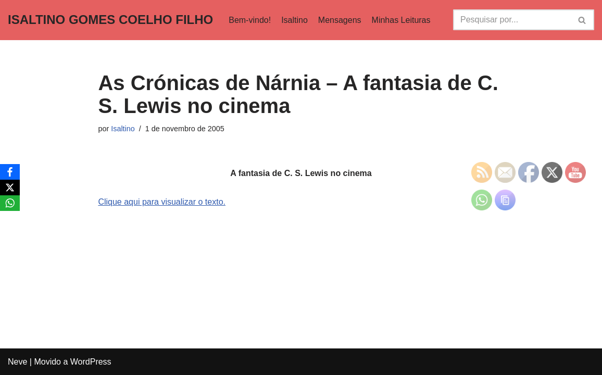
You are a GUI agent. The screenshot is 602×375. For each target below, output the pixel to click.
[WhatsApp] (10, 203)
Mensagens (339, 20)
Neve (17, 361)
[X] (10, 187)
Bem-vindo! (250, 20)
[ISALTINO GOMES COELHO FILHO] (110, 20)
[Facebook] (10, 172)
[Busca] (512, 19)
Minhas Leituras (401, 20)
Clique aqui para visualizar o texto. (161, 201)
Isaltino (294, 20)
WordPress (90, 361)
